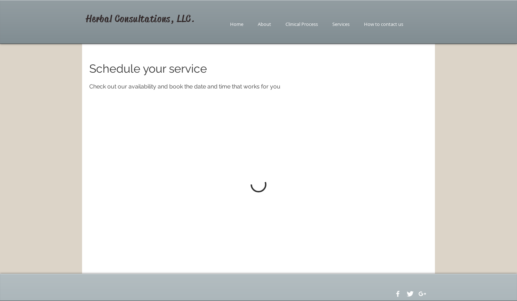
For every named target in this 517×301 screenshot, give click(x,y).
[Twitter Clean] (410, 294)
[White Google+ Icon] (422, 294)
